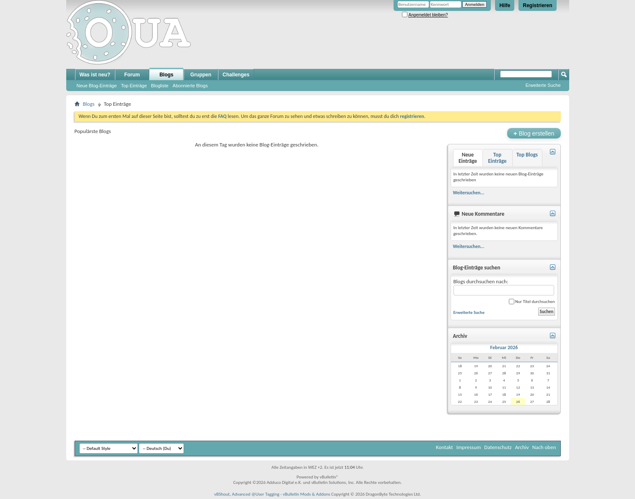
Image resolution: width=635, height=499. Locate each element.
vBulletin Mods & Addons (306, 494)
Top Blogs (527, 155)
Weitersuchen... (469, 193)
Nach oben (544, 447)
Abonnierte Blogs (190, 85)
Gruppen (200, 75)
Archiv (522, 447)
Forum (132, 75)
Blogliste (159, 85)
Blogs (166, 75)
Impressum (468, 447)
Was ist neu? (95, 75)
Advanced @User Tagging (255, 494)
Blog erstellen (533, 133)
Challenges (236, 75)
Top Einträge (134, 85)
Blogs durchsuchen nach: (504, 286)
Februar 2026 (504, 347)
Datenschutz (497, 447)
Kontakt (444, 447)
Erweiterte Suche (543, 85)
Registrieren (537, 5)
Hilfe (504, 5)
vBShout (222, 494)
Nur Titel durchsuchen (532, 301)
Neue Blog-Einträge (97, 85)
